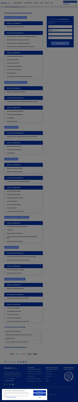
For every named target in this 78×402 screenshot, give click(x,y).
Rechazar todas (39, 394)
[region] (24, 394)
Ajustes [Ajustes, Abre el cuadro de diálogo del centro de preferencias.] (39, 397)
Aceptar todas (40, 391)
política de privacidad (11, 397)
